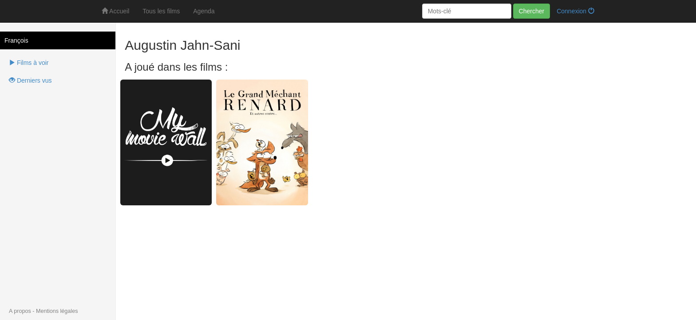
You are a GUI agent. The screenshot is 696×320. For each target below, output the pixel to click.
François (16, 40)
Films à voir (28, 62)
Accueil (115, 11)
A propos (20, 311)
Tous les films (161, 11)
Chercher (532, 11)
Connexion (575, 11)
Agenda (203, 11)
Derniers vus (30, 80)
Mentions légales (57, 311)
